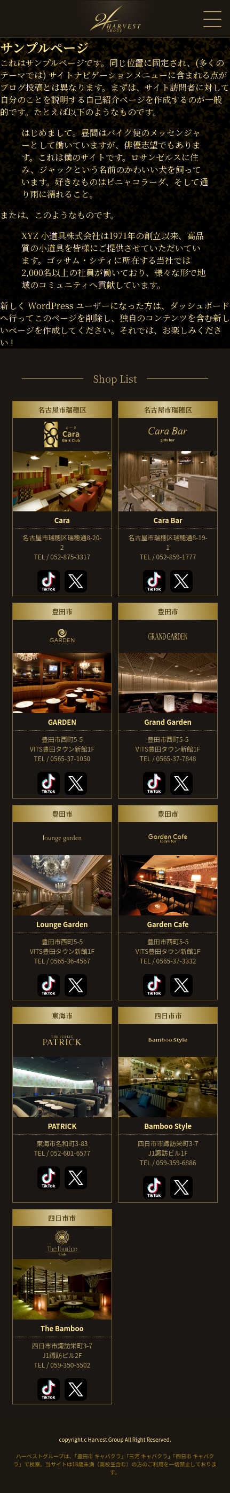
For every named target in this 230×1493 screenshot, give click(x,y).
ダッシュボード (199, 305)
